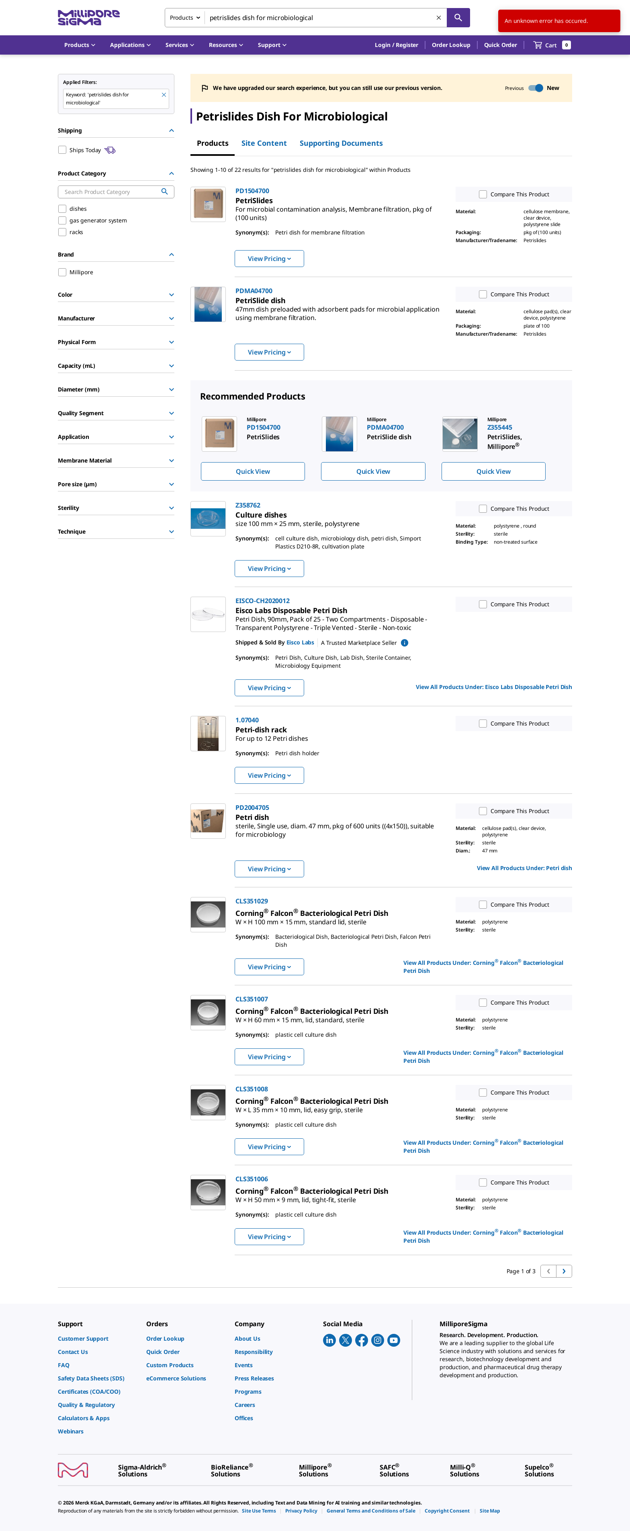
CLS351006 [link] (251, 1178)
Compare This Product (512, 194)
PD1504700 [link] (252, 190)
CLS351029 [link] (251, 901)
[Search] (458, 17)
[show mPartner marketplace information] (404, 642)
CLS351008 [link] (251, 1089)
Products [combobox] (181, 17)
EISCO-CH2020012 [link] (262, 600)
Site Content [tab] (264, 143)
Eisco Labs (300, 642)
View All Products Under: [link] (494, 687)
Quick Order (500, 45)
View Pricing (269, 258)
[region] (381, 448)
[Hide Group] (171, 130)
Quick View (253, 471)
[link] (333, 210)
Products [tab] (213, 143)
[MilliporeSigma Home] (89, 18)
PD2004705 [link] (252, 807)
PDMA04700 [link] (253, 290)
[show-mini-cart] (552, 45)
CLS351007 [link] (251, 999)
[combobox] (317, 17)
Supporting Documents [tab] (341, 143)
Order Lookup (451, 45)
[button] (396, 45)
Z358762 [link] (247, 505)
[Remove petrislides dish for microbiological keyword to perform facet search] (164, 95)
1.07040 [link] (247, 720)
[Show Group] (171, 295)
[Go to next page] (564, 1271)
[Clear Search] (439, 18)
